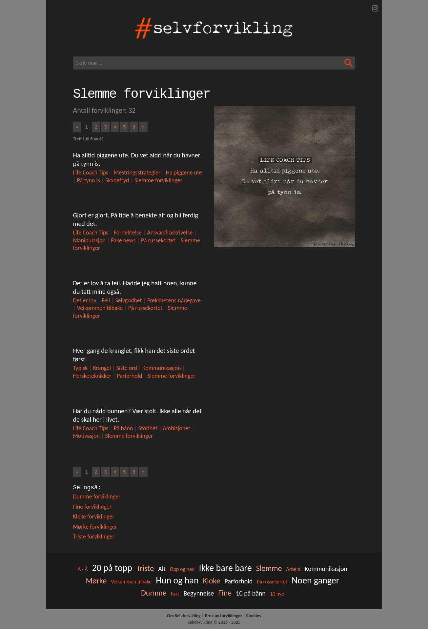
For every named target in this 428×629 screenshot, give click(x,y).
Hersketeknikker (92, 375)
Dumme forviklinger (96, 496)
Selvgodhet (128, 300)
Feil (106, 300)
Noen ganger (315, 580)
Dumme (154, 593)
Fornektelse (128, 232)
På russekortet (158, 240)
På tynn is (88, 180)
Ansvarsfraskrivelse (170, 232)
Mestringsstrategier (137, 172)
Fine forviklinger (92, 506)
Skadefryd (117, 180)
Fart (175, 594)
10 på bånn (251, 593)
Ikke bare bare (225, 568)
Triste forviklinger (93, 536)
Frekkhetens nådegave (174, 300)
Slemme (269, 568)
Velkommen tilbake (100, 308)
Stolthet (147, 428)
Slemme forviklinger (158, 180)
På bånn (123, 428)
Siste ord (126, 368)
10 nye (277, 594)
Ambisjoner (176, 428)
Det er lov (84, 300)
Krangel (102, 368)
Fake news (123, 240)
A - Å (83, 569)
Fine (225, 593)
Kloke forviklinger (93, 516)
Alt (162, 569)
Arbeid (293, 569)
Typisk (80, 368)
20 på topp (112, 568)
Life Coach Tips (90, 172)
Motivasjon (86, 435)
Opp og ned (182, 569)
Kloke (211, 580)
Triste (145, 568)
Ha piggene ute (184, 172)
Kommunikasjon (161, 368)
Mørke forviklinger (95, 526)
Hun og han (177, 580)
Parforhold (129, 375)
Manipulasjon (89, 240)
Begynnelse (198, 593)
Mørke (96, 580)
